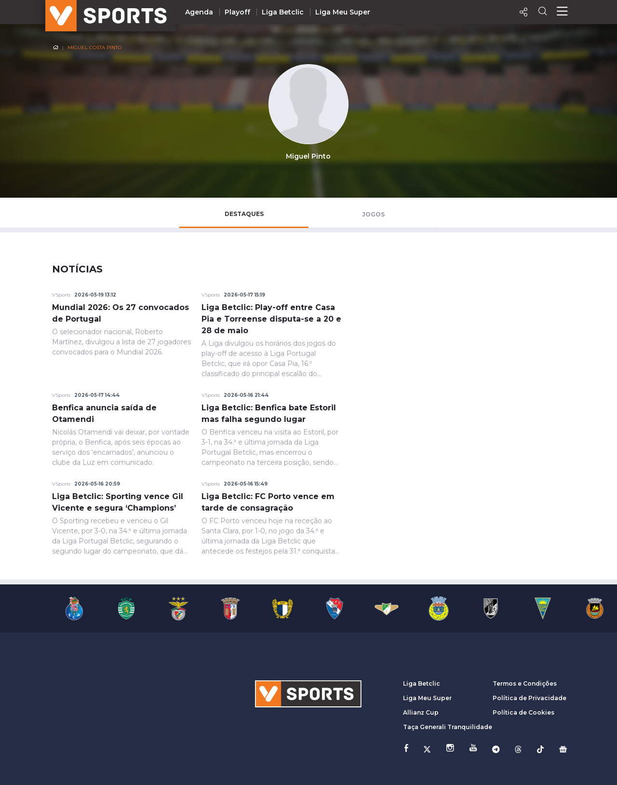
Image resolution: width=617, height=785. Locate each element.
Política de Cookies (523, 712)
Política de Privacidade (529, 698)
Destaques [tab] (244, 213)
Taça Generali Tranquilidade (447, 727)
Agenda (199, 12)
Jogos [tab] (373, 214)
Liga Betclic (283, 12)
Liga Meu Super (342, 12)
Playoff (237, 12)
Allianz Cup (421, 712)
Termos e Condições (525, 683)
